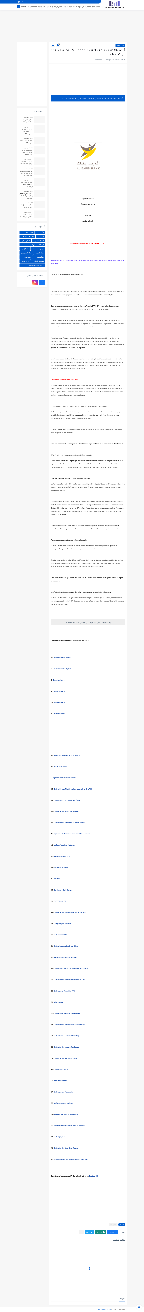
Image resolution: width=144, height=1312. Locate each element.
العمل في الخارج (57, 6)
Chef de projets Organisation (63, 1091)
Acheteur (57, 878)
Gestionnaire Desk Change (63, 889)
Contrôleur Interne (59, 679)
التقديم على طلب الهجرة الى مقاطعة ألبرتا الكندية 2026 (25, 131)
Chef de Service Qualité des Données (66, 811)
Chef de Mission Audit (61, 1069)
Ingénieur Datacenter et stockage (65, 957)
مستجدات (27, 257)
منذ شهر (29, 202)
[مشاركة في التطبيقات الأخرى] (81, 1232)
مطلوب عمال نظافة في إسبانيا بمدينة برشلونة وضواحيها (25, 196)
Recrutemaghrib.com (104, 1309)
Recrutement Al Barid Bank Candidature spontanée (71, 1159)
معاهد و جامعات (39, 261)
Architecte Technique (61, 867)
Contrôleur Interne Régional (62, 657)
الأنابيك (66, 6)
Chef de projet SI (59, 1136)
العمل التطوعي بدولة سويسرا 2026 (26, 141)
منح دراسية (41, 6)
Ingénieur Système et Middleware (64, 777)
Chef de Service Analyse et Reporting (66, 1035)
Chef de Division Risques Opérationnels (67, 1013)
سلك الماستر (39, 253)
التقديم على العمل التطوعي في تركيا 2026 (25, 215)
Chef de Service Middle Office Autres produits (69, 1024)
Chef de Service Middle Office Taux (65, 1058)
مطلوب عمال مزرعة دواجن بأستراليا (26, 206)
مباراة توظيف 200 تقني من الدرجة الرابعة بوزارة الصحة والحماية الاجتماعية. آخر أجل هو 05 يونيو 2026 (25, 173)
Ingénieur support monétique (63, 1103)
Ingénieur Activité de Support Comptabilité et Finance (72, 833)
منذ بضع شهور (27, 117)
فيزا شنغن (40, 257)
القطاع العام (96, 6)
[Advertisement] (72, 26)
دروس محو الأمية (38, 249)
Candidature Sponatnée (29, 6)
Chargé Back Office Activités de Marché (66, 755)
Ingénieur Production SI (62, 856)
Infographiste (58, 1002)
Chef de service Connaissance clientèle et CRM (69, 979)
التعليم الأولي (28, 232)
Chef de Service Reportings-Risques (66, 1148)
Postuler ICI (93, 1176)
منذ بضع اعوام (27, 159)
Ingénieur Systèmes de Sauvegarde (66, 1114)
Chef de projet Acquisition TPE (64, 990)
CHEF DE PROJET (60, 901)
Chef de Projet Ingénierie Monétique (66, 946)
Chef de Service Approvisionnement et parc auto (70, 912)
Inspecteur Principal (60, 1080)
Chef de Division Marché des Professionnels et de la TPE (73, 788)
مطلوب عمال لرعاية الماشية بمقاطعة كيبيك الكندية (27, 152)
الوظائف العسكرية (75, 6)
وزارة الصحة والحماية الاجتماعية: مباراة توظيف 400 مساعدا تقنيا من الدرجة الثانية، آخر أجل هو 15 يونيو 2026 (26, 184)
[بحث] (18, 6)
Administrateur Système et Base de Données (69, 1125)
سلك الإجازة (25, 249)
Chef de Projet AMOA (60, 766)
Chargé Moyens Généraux (62, 923)
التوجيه (48, 6)
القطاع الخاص (86, 6)
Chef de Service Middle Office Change (66, 1047)
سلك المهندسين (26, 253)
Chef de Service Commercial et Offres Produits (69, 822)
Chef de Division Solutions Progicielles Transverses (71, 968)
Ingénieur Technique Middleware (64, 845)
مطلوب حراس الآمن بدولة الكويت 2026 (26, 121)
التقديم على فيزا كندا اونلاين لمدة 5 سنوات (26, 162)
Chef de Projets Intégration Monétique (67, 800)
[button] (112, 1232)
